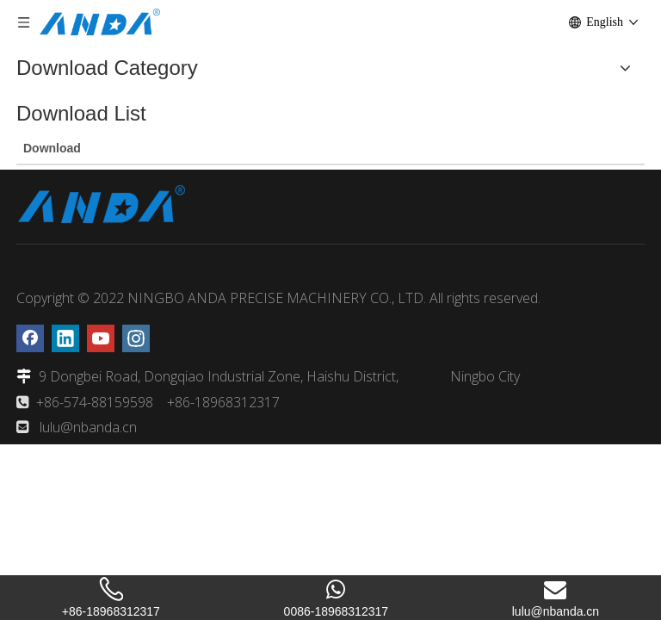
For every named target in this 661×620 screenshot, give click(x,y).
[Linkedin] (65, 338)
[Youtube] (100, 338)
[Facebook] (30, 338)
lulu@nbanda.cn (88, 427)
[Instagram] (136, 338)
